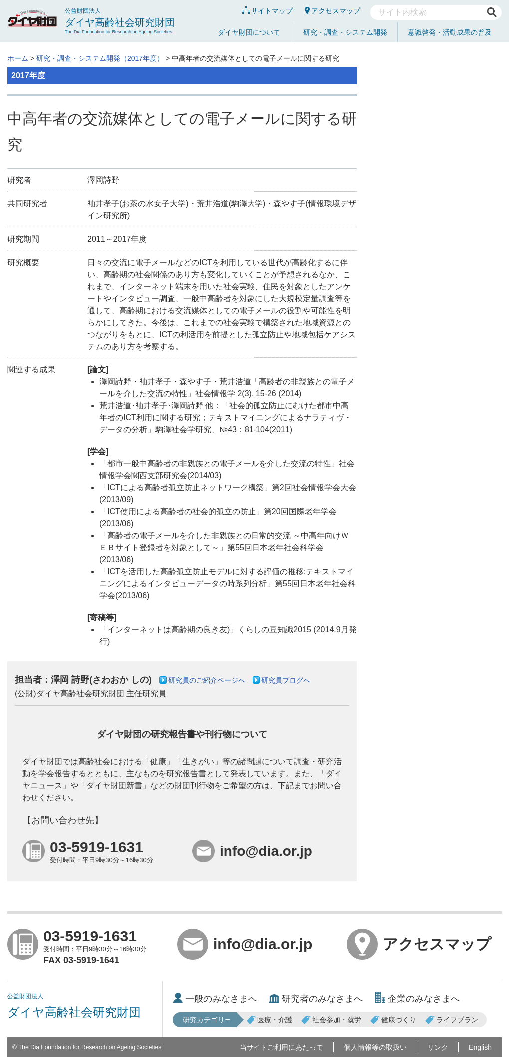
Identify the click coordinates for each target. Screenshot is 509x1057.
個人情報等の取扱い (375, 1047)
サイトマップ (267, 11)
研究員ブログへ (285, 680)
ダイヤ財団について (249, 32)
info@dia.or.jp (244, 944)
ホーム (17, 58)
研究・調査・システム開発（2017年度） (100, 58)
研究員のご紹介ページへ (206, 680)
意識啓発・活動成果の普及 (450, 32)
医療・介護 (269, 1020)
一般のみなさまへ (215, 999)
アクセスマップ (332, 11)
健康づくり (393, 1020)
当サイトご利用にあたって (281, 1047)
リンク (437, 1047)
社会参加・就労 (331, 1020)
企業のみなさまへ (417, 999)
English (480, 1047)
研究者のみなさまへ (316, 999)
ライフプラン (451, 1020)
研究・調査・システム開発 (345, 32)
